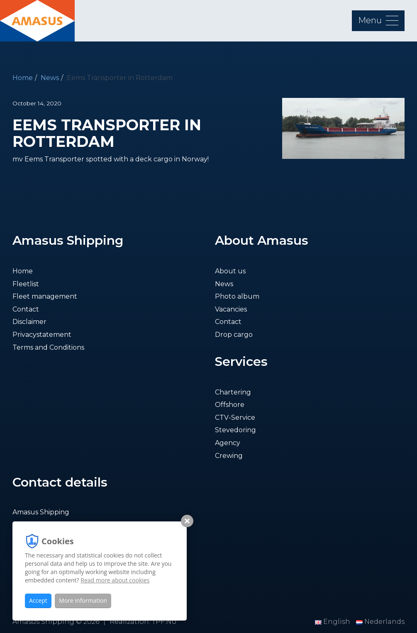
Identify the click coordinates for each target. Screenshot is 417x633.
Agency (227, 443)
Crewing (229, 456)
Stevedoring (235, 430)
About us (230, 271)
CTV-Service (235, 417)
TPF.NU (164, 622)
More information (83, 600)
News (50, 78)
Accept (38, 600)
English (333, 622)
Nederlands (380, 622)
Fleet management (44, 296)
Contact (25, 309)
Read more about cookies (114, 580)
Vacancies (231, 309)
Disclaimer (29, 322)
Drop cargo (234, 334)
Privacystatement (41, 334)
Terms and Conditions (48, 347)
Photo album (237, 296)
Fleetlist (25, 284)
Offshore (229, 405)
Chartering (233, 392)
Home (22, 78)
